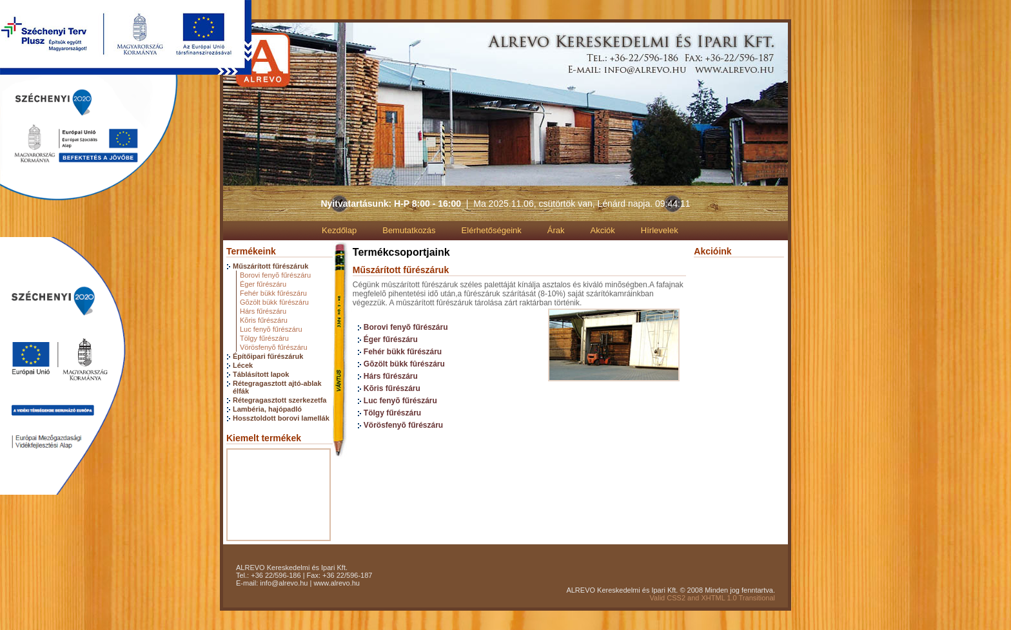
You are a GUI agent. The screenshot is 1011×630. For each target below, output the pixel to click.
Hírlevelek (659, 230)
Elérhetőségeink (492, 230)
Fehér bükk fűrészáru (273, 293)
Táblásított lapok (261, 374)
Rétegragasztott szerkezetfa (280, 400)
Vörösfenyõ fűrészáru (274, 347)
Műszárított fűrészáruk (270, 266)
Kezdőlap (339, 230)
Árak (556, 230)
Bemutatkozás (408, 230)
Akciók (603, 230)
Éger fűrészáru (263, 284)
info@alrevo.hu (284, 583)
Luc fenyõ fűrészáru (271, 329)
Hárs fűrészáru (263, 311)
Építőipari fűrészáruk (268, 356)
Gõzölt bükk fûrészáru (274, 302)
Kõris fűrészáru (264, 320)
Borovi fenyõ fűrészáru (275, 275)
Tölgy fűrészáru (264, 338)
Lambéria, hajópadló (267, 409)
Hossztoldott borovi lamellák (281, 418)
